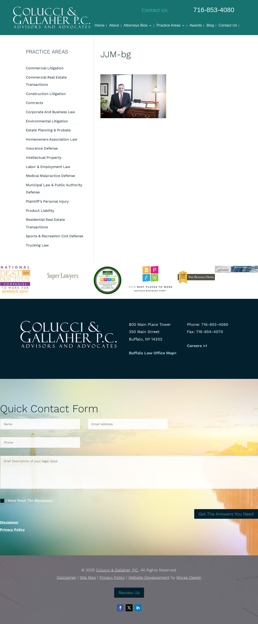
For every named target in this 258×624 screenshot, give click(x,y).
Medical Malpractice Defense (50, 176)
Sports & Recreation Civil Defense (54, 236)
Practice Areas (169, 25)
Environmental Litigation (47, 121)
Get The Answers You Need (226, 514)
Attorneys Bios (136, 25)
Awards (196, 25)
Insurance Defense (42, 148)
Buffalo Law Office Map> (153, 353)
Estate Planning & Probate (48, 130)
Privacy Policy (12, 530)
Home (100, 25)
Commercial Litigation (45, 68)
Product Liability (40, 211)
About (114, 25)
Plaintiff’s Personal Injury (47, 201)
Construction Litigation (46, 94)
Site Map (88, 577)
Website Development (148, 577)
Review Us (129, 592)
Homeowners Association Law (51, 139)
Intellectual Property (43, 157)
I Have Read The (26, 500)
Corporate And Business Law (50, 112)
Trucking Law (37, 245)
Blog (210, 25)
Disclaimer (43, 500)
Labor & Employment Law (48, 167)
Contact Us (155, 10)
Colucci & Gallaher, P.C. (117, 570)
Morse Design (188, 577)
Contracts (34, 103)
